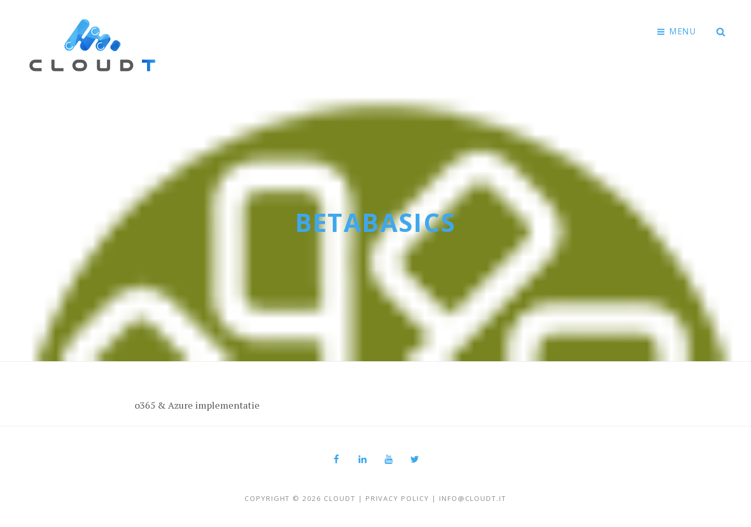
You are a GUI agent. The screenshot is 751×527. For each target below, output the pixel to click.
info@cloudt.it (472, 498)
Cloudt (340, 498)
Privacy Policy (397, 498)
